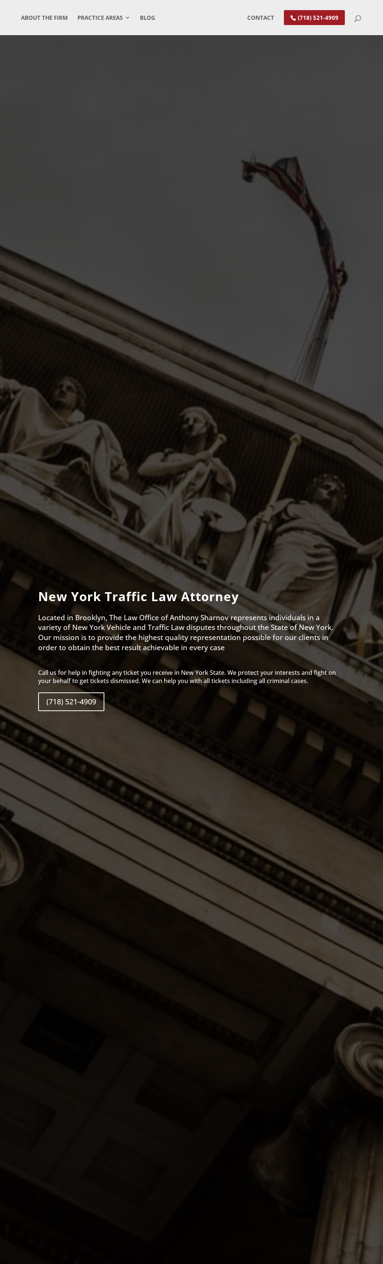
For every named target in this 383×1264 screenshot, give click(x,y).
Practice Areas (97, 18)
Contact (262, 18)
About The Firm (42, 18)
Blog (145, 18)
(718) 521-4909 (320, 17)
